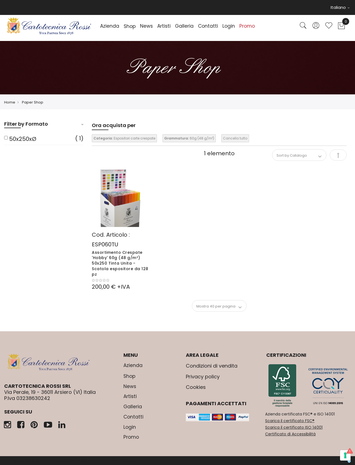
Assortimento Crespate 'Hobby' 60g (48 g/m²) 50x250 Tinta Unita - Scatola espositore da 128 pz (120, 263)
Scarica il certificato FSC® (290, 420)
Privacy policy (203, 376)
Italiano (340, 7)
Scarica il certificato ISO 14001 (294, 427)
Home (9, 102)
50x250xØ (22, 139)
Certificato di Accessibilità (290, 434)
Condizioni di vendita (211, 365)
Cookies (196, 387)
